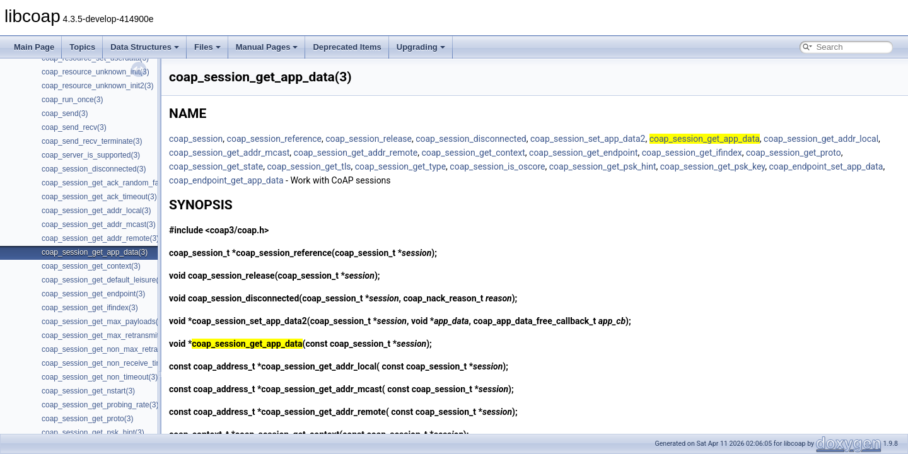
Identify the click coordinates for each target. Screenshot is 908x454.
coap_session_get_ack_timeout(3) (99, 196)
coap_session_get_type (400, 166)
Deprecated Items (347, 47)
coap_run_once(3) (72, 99)
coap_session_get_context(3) (91, 266)
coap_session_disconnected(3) (94, 169)
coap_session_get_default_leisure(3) (103, 280)
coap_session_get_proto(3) (87, 418)
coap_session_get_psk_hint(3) (93, 432)
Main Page (34, 47)
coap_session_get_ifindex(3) (90, 307)
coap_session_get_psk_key (712, 166)
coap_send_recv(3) (74, 127)
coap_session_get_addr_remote (356, 153)
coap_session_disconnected (471, 139)
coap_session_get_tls (309, 166)
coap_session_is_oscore (497, 166)
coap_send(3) (65, 113)
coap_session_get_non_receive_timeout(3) (114, 363)
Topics (82, 47)
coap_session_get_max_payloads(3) (103, 321)
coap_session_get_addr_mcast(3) (99, 224)
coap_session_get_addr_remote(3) (100, 238)
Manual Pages (267, 47)
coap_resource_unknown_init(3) (95, 71)
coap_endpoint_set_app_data (826, 166)
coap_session (196, 139)
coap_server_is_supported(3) (91, 155)
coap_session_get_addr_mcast (229, 153)
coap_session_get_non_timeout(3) (100, 377)
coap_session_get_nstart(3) (88, 391)
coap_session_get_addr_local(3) (96, 210)
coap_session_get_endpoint (583, 153)
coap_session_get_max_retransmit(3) (105, 335)
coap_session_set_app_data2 (587, 139)
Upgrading (421, 47)
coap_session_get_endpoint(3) (93, 293)
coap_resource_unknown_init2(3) (97, 85)
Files (207, 47)
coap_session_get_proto (793, 153)
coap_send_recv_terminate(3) (92, 141)
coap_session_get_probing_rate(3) (100, 404)
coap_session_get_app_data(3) (95, 252)
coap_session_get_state (216, 166)
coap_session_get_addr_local (821, 139)
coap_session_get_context (473, 153)
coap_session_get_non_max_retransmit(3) (113, 349)
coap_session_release (368, 139)
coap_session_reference (274, 139)
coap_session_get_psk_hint (602, 166)
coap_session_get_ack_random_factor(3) (111, 182)
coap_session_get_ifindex (692, 153)
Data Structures (144, 47)
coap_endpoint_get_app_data (226, 180)
